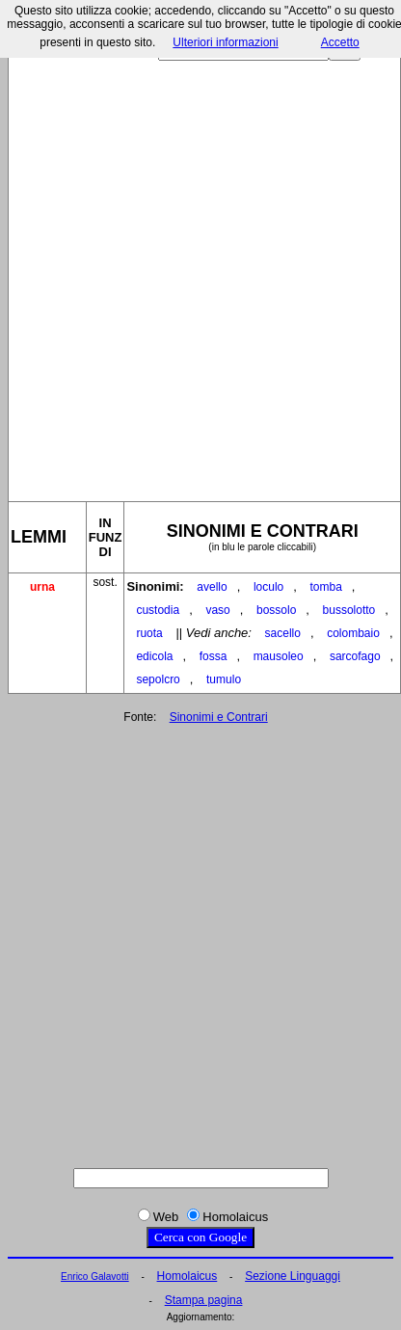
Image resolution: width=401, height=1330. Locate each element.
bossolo (276, 610)
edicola (154, 656)
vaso (217, 610)
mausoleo (279, 656)
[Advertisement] (199, 273)
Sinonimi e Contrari (219, 717)
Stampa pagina (204, 1300)
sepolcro (157, 679)
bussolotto (349, 610)
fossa (213, 656)
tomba (325, 587)
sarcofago (355, 656)
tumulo (223, 679)
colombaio (353, 633)
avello (212, 587)
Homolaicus (187, 1276)
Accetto (340, 42)
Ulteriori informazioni (225, 42)
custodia (157, 610)
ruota (149, 633)
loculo (268, 587)
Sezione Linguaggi (292, 1276)
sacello (283, 633)
